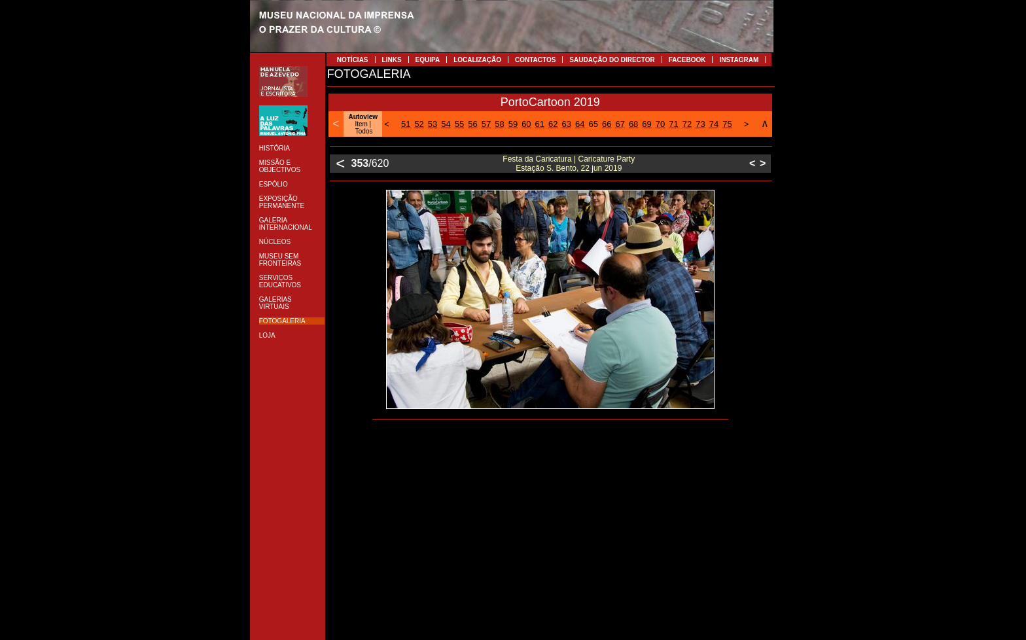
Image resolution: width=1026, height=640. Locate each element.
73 (700, 124)
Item (361, 124)
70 (660, 124)
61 (539, 124)
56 (472, 124)
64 (579, 124)
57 (486, 124)
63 (566, 124)
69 (646, 124)
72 (687, 124)
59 (513, 124)
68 (633, 124)
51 (405, 124)
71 (673, 124)
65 (592, 124)
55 (459, 124)
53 (432, 124)
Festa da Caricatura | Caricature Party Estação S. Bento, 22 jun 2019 (569, 163)
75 (727, 124)
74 (713, 124)
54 (445, 124)
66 (606, 124)
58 (499, 124)
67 (619, 124)
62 (552, 124)
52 (418, 124)
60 (526, 124)
